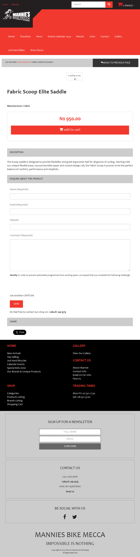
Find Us (77, 379)
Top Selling (13, 357)
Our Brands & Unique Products (24, 372)
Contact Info (79, 371)
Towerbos (25, 36)
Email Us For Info (82, 375)
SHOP (19, 62)
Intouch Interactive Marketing (77, 550)
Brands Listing (15, 401)
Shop (11, 386)
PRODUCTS (26, 62)
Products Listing (16, 397)
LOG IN (5, 5)
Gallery (118, 36)
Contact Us (82, 360)
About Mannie (80, 368)
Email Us (70, 492)
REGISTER (15, 5)
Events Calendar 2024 (59, 36)
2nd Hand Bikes (16, 50)
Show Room (36, 50)
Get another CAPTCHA (22, 295)
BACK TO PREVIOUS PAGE (115, 62)
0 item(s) (126, 5)
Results (80, 36)
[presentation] (37, 287)
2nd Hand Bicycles (16, 361)
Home (11, 36)
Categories (13, 393)
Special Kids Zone (16, 368)
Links (92, 36)
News (39, 36)
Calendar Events (16, 364)
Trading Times (84, 386)
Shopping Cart (15, 404)
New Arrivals (14, 353)
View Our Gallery (82, 353)
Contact (105, 36)
